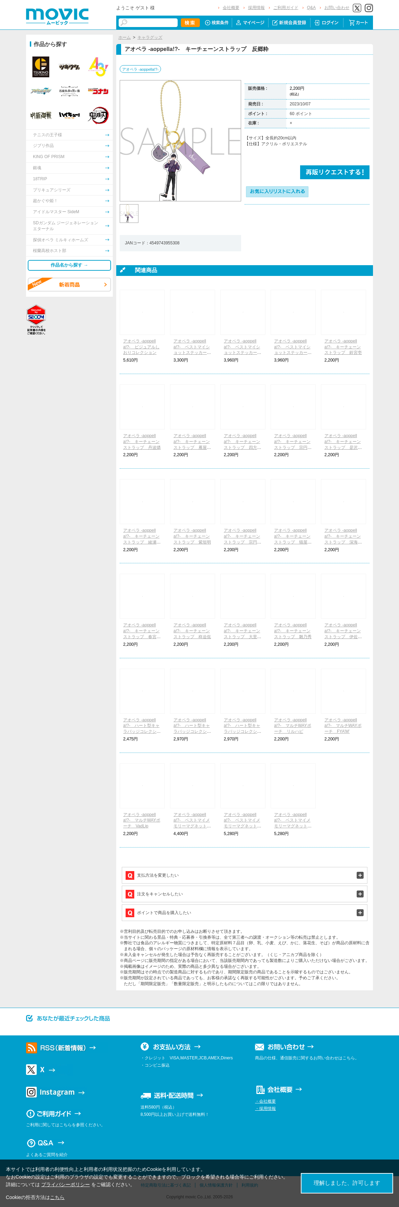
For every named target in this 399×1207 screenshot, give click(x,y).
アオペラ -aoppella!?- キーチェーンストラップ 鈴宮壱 (343, 347)
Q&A (311, 7)
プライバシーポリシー (65, 1184)
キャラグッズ (149, 37)
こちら (57, 1197)
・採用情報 (265, 1108)
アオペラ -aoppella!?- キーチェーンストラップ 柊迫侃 (192, 631)
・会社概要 (265, 1101)
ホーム (124, 37)
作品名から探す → (69, 265)
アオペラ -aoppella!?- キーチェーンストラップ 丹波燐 (142, 441)
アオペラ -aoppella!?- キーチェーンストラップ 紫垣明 (192, 536)
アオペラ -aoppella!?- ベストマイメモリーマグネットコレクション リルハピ (192, 826)
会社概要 (231, 7)
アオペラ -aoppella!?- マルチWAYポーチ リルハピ (292, 726)
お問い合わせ (336, 7)
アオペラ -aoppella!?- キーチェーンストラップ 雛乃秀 (293, 631)
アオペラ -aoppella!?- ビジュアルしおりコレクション (141, 347)
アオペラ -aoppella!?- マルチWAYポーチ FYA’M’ (343, 726)
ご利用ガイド (285, 7)
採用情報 (256, 7)
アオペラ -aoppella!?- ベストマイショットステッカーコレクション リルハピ (192, 353)
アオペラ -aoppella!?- (140, 69)
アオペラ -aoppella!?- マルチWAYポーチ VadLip (141, 820)
